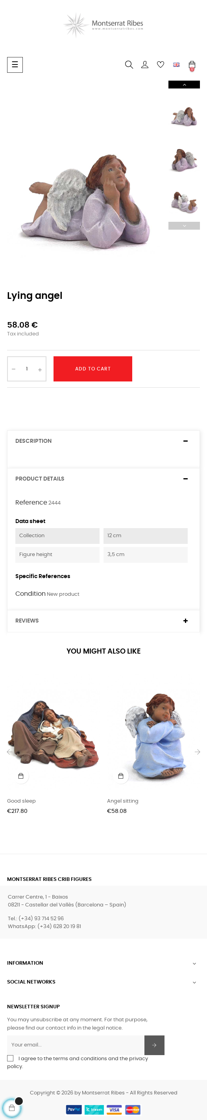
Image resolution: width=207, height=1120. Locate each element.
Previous (184, 226)
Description (33, 441)
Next (184, 84)
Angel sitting (123, 801)
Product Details (40, 479)
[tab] (103, 441)
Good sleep (21, 801)
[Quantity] (27, 369)
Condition (30, 594)
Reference (31, 502)
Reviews (27, 621)
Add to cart (93, 369)
